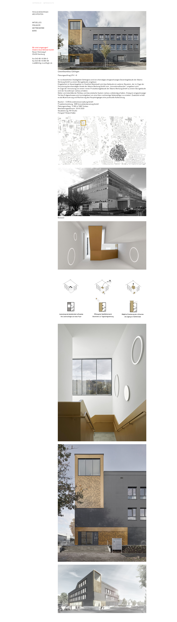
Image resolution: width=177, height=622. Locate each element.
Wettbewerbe (38, 28)
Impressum (36, 3)
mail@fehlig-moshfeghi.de (42, 63)
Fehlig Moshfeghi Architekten (40, 13)
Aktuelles (36, 23)
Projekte (36, 25)
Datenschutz (48, 3)
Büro (34, 31)
